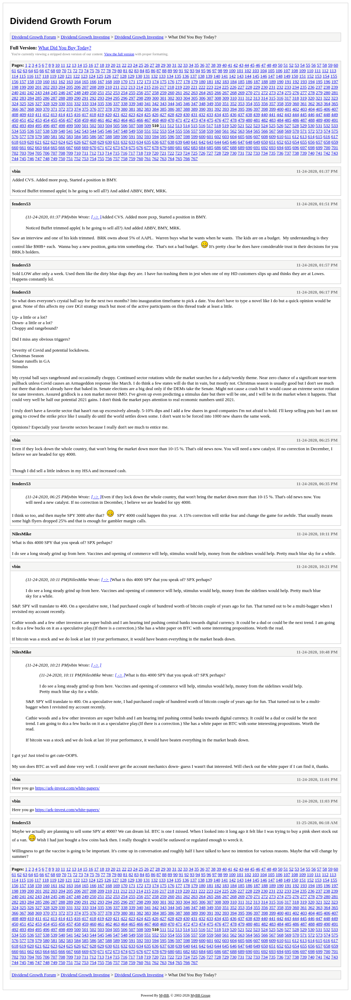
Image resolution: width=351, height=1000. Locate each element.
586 (93, 136)
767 (194, 158)
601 (210, 136)
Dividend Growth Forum (60, 21)
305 (194, 98)
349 (210, 103)
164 (77, 81)
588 (108, 136)
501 (85, 125)
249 (85, 92)
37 (207, 65)
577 (23, 136)
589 (116, 136)
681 (179, 147)
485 (288, 120)
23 (130, 65)
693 (272, 147)
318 (295, 98)
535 (23, 131)
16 (90, 65)
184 (233, 81)
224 (217, 87)
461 (100, 120)
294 (108, 98)
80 (120, 70)
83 (136, 70)
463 (116, 120)
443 (288, 114)
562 (233, 131)
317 (288, 98)
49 (274, 65)
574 (327, 131)
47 (263, 65)
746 (30, 158)
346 (186, 103)
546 (108, 131)
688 (233, 147)
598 (186, 136)
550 (139, 131)
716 (124, 153)
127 (115, 76)
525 (272, 125)
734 (264, 153)
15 (85, 65)
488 (311, 120)
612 (295, 136)
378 (108, 109)
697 (303, 147)
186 (249, 81)
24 (135, 65)
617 (334, 136)
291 (85, 98)
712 (92, 153)
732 (248, 153)
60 (336, 65)
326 (30, 103)
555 (179, 131)
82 (131, 70)
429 (178, 114)
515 (194, 125)
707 (54, 153)
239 (334, 87)
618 (15, 142)
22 (124, 65)
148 (279, 76)
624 (62, 142)
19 (107, 65)
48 (269, 65)
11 (63, 65)
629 (100, 142)
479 (241, 120)
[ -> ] (96, 216)
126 (107, 76)
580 (46, 136)
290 (77, 98)
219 (178, 87)
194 (311, 81)
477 (225, 120)
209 (100, 87)
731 (241, 153)
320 (311, 98)
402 (295, 109)
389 (194, 109)
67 (47, 70)
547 (116, 131)
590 (124, 136)
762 (155, 158)
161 (54, 81)
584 (77, 136)
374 (77, 109)
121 (68, 76)
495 (38, 125)
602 (218, 136)
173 (147, 81)
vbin (16, 171)
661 (23, 147)
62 (19, 70)
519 (225, 125)
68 (53, 70)
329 (54, 103)
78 (108, 70)
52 (291, 65)
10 (57, 65)
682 (186, 147)
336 (108, 103)
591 (132, 136)
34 (191, 65)
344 (171, 103)
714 (108, 153)
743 (334, 153)
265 (210, 92)
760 (139, 158)
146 (263, 76)
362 (311, 103)
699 (319, 147)
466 (139, 120)
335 (100, 103)
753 (85, 158)
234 (295, 87)
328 (46, 103)
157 (23, 81)
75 (92, 70)
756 (108, 158)
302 (171, 98)
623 (54, 142)
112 (325, 70)
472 (186, 120)
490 (327, 120)
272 (264, 92)
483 (272, 120)
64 (30, 70)
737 (288, 153)
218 (171, 87)
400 (280, 109)
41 (230, 65)
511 (163, 125)
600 (202, 136)
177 (179, 81)
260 (171, 92)
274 (280, 92)
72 (75, 70)
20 (113, 65)
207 (85, 87)
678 (155, 147)
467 (147, 120)
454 (46, 120)
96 (209, 70)
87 (159, 70)
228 (248, 87)
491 (334, 120)
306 (202, 98)
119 (53, 76)
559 (210, 131)
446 (311, 114)
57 (319, 65)
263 (194, 92)
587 (100, 136)
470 (171, 120)
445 (303, 114)
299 (147, 98)
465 (132, 120)
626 (77, 142)
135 (177, 76)
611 (288, 136)
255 (132, 92)
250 (93, 92)
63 (25, 70)
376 (93, 109)
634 (139, 142)
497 (54, 125)
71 (70, 70)
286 (46, 98)
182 (218, 81)
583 (69, 136)
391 (210, 109)
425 (147, 114)
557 (194, 131)
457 (69, 120)
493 (23, 125)
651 (272, 142)
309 (225, 98)
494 (30, 125)
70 (64, 70)
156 (15, 81)
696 (295, 147)
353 (241, 103)
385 (163, 109)
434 (217, 114)
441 (272, 114)
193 (303, 81)
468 (155, 120)
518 (217, 125)
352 (233, 103)
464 (124, 120)
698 (311, 147)
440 (264, 114)
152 (310, 76)
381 (132, 109)
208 (93, 87)
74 (86, 70)
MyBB (164, 995)
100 (232, 70)
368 (30, 109)
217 (163, 87)
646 (233, 142)
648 (249, 142)
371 (54, 109)
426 (155, 114)
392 (218, 109)
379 (116, 109)
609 (272, 136)
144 (248, 76)
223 (209, 87)
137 (193, 76)
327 (38, 103)
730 (233, 153)
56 (313, 65)
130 (138, 76)
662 (30, 147)
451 (23, 120)
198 (15, 87)
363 (319, 103)
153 (318, 76)
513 (178, 125)
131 (146, 76)
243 (38, 92)
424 (139, 114)
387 (179, 109)
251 (100, 92)
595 (163, 136)
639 (179, 142)
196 (327, 81)
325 (23, 103)
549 (132, 131)
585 (85, 136)
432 (202, 114)
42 (235, 65)
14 (79, 65)
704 (30, 153)
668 (77, 147)
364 (327, 103)
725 (194, 153)
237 (319, 87)
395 (241, 109)
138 (201, 76)
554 (171, 131)
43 (241, 65)
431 (194, 114)
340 (139, 103)
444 (295, 114)
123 (84, 76)
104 (263, 70)
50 (280, 65)
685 (210, 147)
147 (271, 76)
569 (288, 131)
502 (93, 125)
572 (311, 131)
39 (219, 65)
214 (139, 87)
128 (123, 76)
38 (213, 65)
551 (147, 131)
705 (38, 153)
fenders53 (21, 203)
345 (179, 103)
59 (330, 65)
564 (249, 131)
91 (181, 70)
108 (294, 70)
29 (163, 65)
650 (264, 142)
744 (15, 158)
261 (179, 92)
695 (288, 147)
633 (132, 142)
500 (77, 125)
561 (225, 131)
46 (258, 65)
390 (202, 109)
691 (256, 147)
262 (186, 92)
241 (23, 92)
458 (77, 120)
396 (249, 109)
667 (69, 147)
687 (225, 147)
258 (155, 92)
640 (186, 142)
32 (180, 65)
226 (233, 87)
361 (303, 103)
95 (203, 70)
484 (280, 120)
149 (286, 76)
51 (285, 65)
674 (124, 147)
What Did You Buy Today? (64, 47)
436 (233, 114)
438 (248, 114)
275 (288, 92)
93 (192, 70)
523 (256, 125)
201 (38, 87)
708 (62, 153)
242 (30, 92)
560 (218, 131)
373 (69, 109)
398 (264, 109)
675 (132, 147)
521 (241, 125)
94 (197, 70)
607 (256, 136)
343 (163, 103)
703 (23, 153)
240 (15, 92)
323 (334, 98)
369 (38, 109)
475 (210, 120)
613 (303, 136)
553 (163, 131)
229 (256, 87)
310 (233, 98)
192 (295, 81)
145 (255, 76)
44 (246, 65)
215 (147, 87)
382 (139, 109)
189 (272, 81)
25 (140, 65)
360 (295, 103)
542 (77, 131)
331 (69, 103)
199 (23, 87)
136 (185, 76)
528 (295, 125)
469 (163, 120)
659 (334, 142)
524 (264, 125)
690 (249, 147)
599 (194, 136)
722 (171, 153)
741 (319, 153)
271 (256, 92)
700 (327, 147)
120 (61, 76)
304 (186, 98)
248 (77, 92)
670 (93, 147)
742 (327, 153)
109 (302, 70)
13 (74, 65)
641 (194, 142)
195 (319, 81)
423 (132, 114)
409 (23, 114)
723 (178, 153)
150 (294, 76)
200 (30, 87)
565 (256, 131)
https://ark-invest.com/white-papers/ (67, 788)
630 (108, 142)
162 (62, 81)
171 (132, 81)
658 (327, 142)
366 (15, 109)
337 (116, 103)
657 (319, 142)
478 (233, 120)
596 (171, 136)
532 (327, 125)
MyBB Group (200, 995)
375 (85, 109)
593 (147, 136)
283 (23, 98)
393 (225, 109)
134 (170, 76)
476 (218, 120)
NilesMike (21, 533)
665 (54, 147)
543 (85, 131)
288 (62, 98)
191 (288, 81)
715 (116, 153)
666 (62, 147)
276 (295, 92)
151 (302, 76)
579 (38, 136)
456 (62, 120)
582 (62, 136)
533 (334, 125)
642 (202, 142)
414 (61, 114)
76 (97, 70)
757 (116, 158)
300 (155, 98)
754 (93, 158)
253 (116, 92)
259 (163, 92)
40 (224, 65)
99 (225, 70)
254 (124, 92)
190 (280, 81)
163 (69, 81)
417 (85, 114)
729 (225, 153)
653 (288, 142)
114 (15, 76)
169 (116, 81)
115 (22, 76)
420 (108, 114)
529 (303, 125)
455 (54, 120)
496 (46, 125)
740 (311, 153)
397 (256, 109)
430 (186, 114)
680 (171, 147)
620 (30, 142)
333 (85, 103)
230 (264, 87)
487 (303, 120)
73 (80, 70)
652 (280, 142)
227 (241, 87)
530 (311, 125)
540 (62, 131)
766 (186, 158)
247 (69, 92)
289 (69, 98)
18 (102, 65)
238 (327, 87)
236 (311, 87)
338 (124, 103)
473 (194, 120)
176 (171, 81)
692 (264, 147)
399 (272, 109)
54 (302, 65)
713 (100, 153)
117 (38, 76)
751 (69, 158)
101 (240, 70)
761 (147, 158)
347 (194, 103)
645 (225, 142)
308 (218, 98)
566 (264, 131)
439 (256, 114)
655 (303, 142)
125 (99, 76)
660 (15, 147)
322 (327, 98)
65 (36, 70)
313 (256, 98)
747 (38, 158)
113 (333, 70)
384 (155, 109)
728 (217, 153)
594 (155, 136)
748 (46, 158)
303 (179, 98)
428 (171, 114)
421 (116, 114)
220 (186, 87)
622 (46, 142)
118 (45, 76)
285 (38, 98)
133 (162, 76)
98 (220, 70)
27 (152, 65)
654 (295, 142)
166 (93, 81)
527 (288, 125)
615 (319, 136)
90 (175, 70)
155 (333, 76)
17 (96, 65)
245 (54, 92)
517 (209, 125)
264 (202, 92)
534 (15, 131)
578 (30, 136)
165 (85, 81)
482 (264, 120)
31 (174, 65)
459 (85, 120)
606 (249, 136)
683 (194, 147)
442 (280, 114)
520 (233, 125)
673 (116, 147)
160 (46, 81)
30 (169, 65)
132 (154, 76)
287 (54, 98)
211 (116, 87)
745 (23, 158)
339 (132, 103)
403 (303, 109)
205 (69, 87)
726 (202, 153)
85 (147, 70)
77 (103, 70)
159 (38, 81)
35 (196, 65)
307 (210, 98)
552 (155, 131)
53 (296, 65)
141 (224, 76)
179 (194, 81)
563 (241, 131)
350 (218, 103)
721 (163, 153)
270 (249, 92)
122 (76, 76)
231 (272, 87)
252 (108, 92)
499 (69, 125)
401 (288, 109)
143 (240, 76)
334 (93, 103)
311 (241, 98)
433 (209, 114)
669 (85, 147)
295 (116, 98)
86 (153, 70)
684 (202, 147)
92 (186, 70)
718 (139, 153)
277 (303, 92)
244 (46, 92)
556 (186, 131)
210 (108, 87)
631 (116, 142)
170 (124, 81)
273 (272, 92)
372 (62, 109)
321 (319, 98)
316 (280, 98)
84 (142, 70)
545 (100, 131)
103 (255, 70)
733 (256, 153)
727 (209, 153)
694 (280, 147)
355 (256, 103)
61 (14, 70)
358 (280, 103)
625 (69, 142)
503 (100, 125)
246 (62, 92)
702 (15, 153)
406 (327, 109)
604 (233, 136)
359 (288, 103)
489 (319, 120)
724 (186, 153)
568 (280, 131)
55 (308, 65)
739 (303, 153)
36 (202, 65)
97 (214, 70)
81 (125, 70)
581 (54, 136)
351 (225, 103)
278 (311, 92)
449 (334, 114)
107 (286, 70)
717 (132, 153)
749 (54, 158)
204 (62, 87)
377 (100, 109)
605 (241, 136)
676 (139, 147)
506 (124, 125)
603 (225, 136)
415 (69, 114)
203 (54, 87)
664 (46, 147)
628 (93, 142)
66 (41, 70)
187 (256, 81)
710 (77, 153)
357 (272, 103)
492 (15, 125)
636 (155, 142)
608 (264, 136)
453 (38, 120)
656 (311, 142)
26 (146, 65)
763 (163, 158)
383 (147, 109)
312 (248, 98)
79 (114, 70)
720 (155, 153)
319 (303, 98)
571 (303, 131)
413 (53, 114)
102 (247, 70)
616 (327, 136)
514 (186, 125)
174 (155, 81)
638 (171, 142)
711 (85, 153)
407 (334, 109)
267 (225, 92)
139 (209, 76)
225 (225, 87)
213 (132, 87)
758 (124, 158)
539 (54, 131)
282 (15, 98)
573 (319, 131)
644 (218, 142)
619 (23, 142)
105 (271, 70)
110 (310, 70)
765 (179, 158)
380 (124, 109)
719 (147, 153)
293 (100, 98)
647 (241, 142)
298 (139, 98)
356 (264, 103)
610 (280, 136)
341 (147, 103)
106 (279, 70)
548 (124, 131)
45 (252, 65)
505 (116, 125)
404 (311, 109)
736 (280, 153)
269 (241, 92)
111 (318, 70)
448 (327, 114)
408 (15, 114)
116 (30, 76)
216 (155, 87)
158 (30, 81)
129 (131, 76)
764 (171, 158)
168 (108, 81)
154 (326, 76)
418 (92, 114)
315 (272, 98)
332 (77, 103)
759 (132, 158)
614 (311, 136)
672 (108, 147)
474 (202, 120)
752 (77, 158)
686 (218, 147)
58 (325, 65)
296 (124, 98)
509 (147, 125)
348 (202, 103)
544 (93, 131)
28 (157, 65)
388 (186, 109)
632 (124, 142)
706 (46, 153)
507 (132, 125)
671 (100, 147)
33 (185, 65)
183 (225, 81)
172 (139, 81)
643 (210, 142)
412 (46, 114)
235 (303, 87)
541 (69, 131)
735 (272, 153)
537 (38, 131)
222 (202, 87)
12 (68, 65)
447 (319, 114)
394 (233, 109)
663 (38, 147)
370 (46, 109)
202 (46, 87)
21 (118, 65)
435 (225, 114)
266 (218, 92)
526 (280, 125)
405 (319, 109)
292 (93, 98)
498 (62, 125)
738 (295, 153)
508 (139, 125)
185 (241, 81)
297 (132, 98)
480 (249, 120)
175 (163, 81)
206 (77, 87)
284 (30, 98)
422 (124, 114)
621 (38, 142)
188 (264, 81)
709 (69, 153)
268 (233, 92)
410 (30, 114)
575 (334, 131)
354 (249, 103)
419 (100, 114)
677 (147, 147)
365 (334, 103)
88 (164, 70)
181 (210, 81)
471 (179, 120)
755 (100, 158)
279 (319, 92)
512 (171, 125)
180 (202, 81)
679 (163, 147)
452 (30, 120)
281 (334, 92)
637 (163, 142)
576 (15, 136)
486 (295, 120)
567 (272, 131)
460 (93, 120)
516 (202, 125)
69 (58, 70)
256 (139, 92)
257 (147, 92)
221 (194, 87)
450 (15, 120)
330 (62, 103)
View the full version (119, 54)
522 (248, 125)
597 (179, 136)
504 (108, 125)
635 (147, 142)
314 (264, 98)
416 (77, 114)
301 (163, 98)
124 (92, 76)
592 (139, 136)
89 (170, 70)
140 (217, 76)
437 (241, 114)
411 (38, 114)
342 (155, 103)
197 (334, 81)
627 (85, 142)
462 (108, 120)
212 (124, 87)
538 (46, 131)
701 (334, 147)
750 (62, 158)
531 (319, 125)
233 (288, 87)
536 (30, 131)
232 (280, 87)
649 (256, 142)
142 (232, 76)
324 (15, 103)
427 (163, 114)
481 (256, 120)
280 (327, 92)
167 (100, 81)
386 (171, 109)
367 (23, 109)
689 (241, 147)
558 (202, 131)
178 (186, 81)
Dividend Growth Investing (85, 36)
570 (295, 131)
